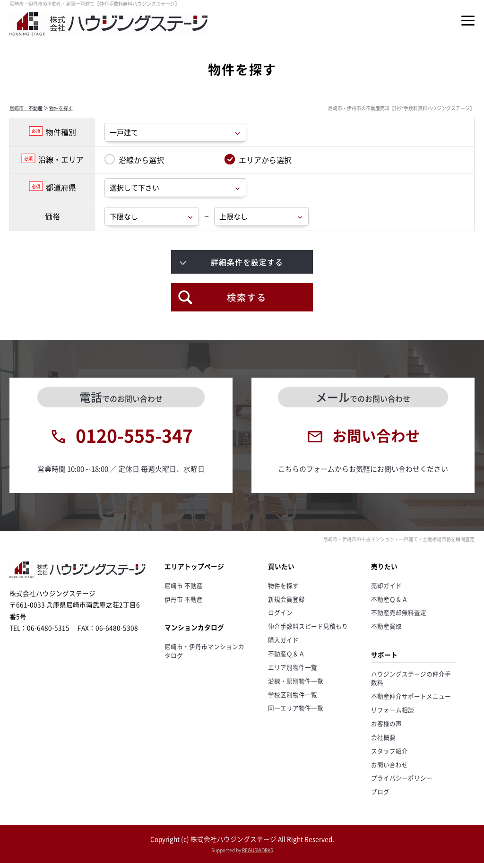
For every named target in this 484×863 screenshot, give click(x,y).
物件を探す (61, 108)
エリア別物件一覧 (292, 667)
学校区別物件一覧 (292, 694)
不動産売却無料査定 (398, 612)
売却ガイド (386, 585)
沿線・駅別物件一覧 (295, 680)
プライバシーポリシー (401, 777)
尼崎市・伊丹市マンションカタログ (204, 651)
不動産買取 (386, 625)
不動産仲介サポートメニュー (411, 695)
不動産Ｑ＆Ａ (286, 653)
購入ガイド (283, 639)
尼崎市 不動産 (26, 108)
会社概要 (383, 737)
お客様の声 (386, 723)
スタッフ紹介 (389, 750)
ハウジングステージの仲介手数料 (411, 678)
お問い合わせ (389, 764)
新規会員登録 (286, 599)
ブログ (380, 791)
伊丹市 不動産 (183, 599)
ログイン (280, 612)
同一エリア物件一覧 (295, 707)
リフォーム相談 (392, 709)
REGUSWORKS (257, 850)
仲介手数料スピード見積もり (308, 625)
